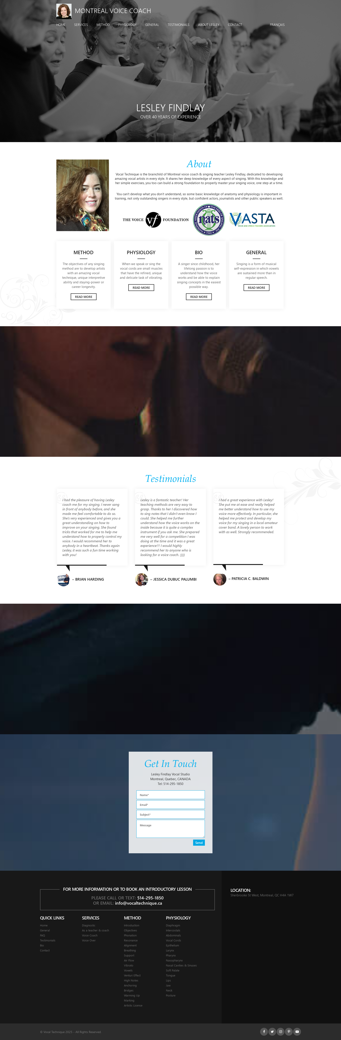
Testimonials (178, 24)
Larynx (170, 950)
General (152, 24)
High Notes (131, 980)
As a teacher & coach (95, 930)
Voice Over (89, 940)
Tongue (170, 975)
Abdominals (173, 935)
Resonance (131, 940)
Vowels (128, 970)
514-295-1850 (173, 783)
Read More (83, 297)
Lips (168, 980)
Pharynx (171, 955)
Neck (169, 990)
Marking (129, 1000)
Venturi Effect (132, 975)
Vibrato (128, 965)
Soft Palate (172, 970)
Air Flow (129, 960)
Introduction (131, 925)
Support (129, 955)
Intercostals (173, 930)
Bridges (129, 990)
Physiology (127, 24)
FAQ (42, 935)
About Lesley (208, 24)
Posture (171, 995)
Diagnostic (88, 925)
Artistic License (133, 1005)
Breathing (130, 950)
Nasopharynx (174, 960)
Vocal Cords (173, 940)
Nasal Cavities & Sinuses (181, 965)
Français (277, 24)
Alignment (130, 945)
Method (103, 24)
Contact (235, 24)
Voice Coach (89, 935)
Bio (42, 945)
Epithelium (172, 945)
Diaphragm (173, 925)
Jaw (168, 985)
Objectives (130, 930)
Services (81, 24)
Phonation (130, 935)
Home (60, 24)
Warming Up (132, 995)
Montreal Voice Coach (103, 10)
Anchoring (130, 985)
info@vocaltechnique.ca (138, 903)
